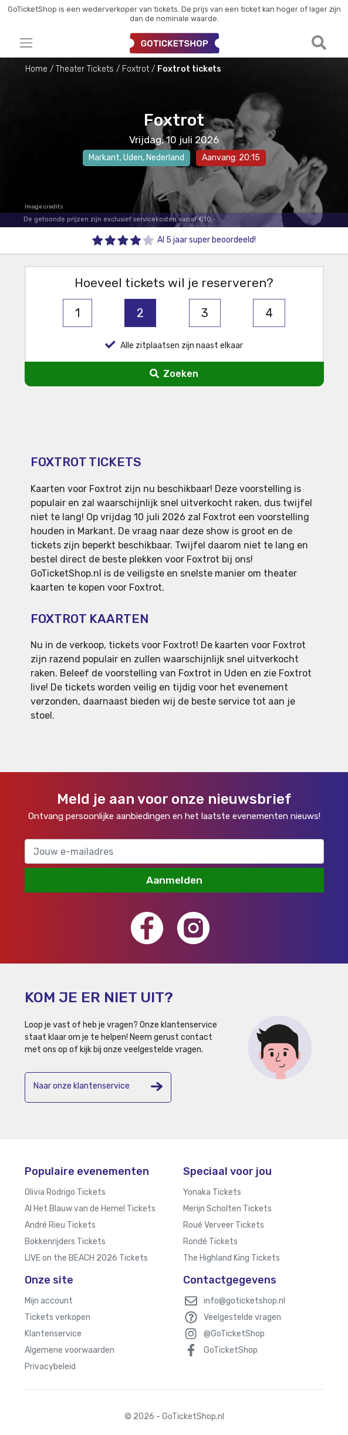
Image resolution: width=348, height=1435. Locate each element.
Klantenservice (53, 1334)
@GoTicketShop (234, 1334)
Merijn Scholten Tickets (227, 1209)
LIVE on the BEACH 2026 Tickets (86, 1258)
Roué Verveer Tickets (223, 1225)
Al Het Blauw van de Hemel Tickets (90, 1209)
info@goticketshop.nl (244, 1301)
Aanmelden (174, 880)
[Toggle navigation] (69, 42)
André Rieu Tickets (60, 1225)
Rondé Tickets (210, 1242)
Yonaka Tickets (212, 1192)
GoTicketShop (231, 1350)
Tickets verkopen (57, 1317)
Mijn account (49, 1301)
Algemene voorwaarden (69, 1350)
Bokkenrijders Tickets (65, 1242)
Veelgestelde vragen (242, 1317)
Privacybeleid (50, 1367)
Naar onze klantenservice (98, 1086)
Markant (104, 158)
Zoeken (174, 373)
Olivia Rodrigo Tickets (65, 1192)
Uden (133, 158)
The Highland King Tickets (231, 1258)
